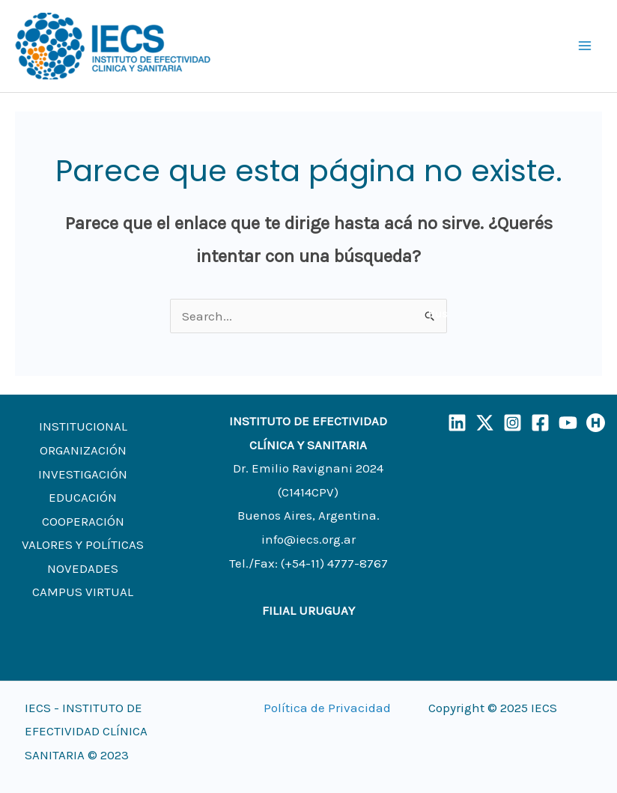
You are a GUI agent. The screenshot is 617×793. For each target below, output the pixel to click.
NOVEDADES (82, 568)
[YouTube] (568, 422)
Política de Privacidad (327, 707)
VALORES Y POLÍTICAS (83, 544)
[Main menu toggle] (585, 46)
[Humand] (595, 422)
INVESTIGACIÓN (82, 474)
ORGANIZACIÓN (83, 450)
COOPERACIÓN (83, 521)
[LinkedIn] (457, 422)
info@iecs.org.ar (308, 539)
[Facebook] (540, 422)
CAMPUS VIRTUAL (82, 591)
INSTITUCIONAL (83, 426)
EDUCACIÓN (83, 497)
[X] (484, 422)
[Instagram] (512, 422)
